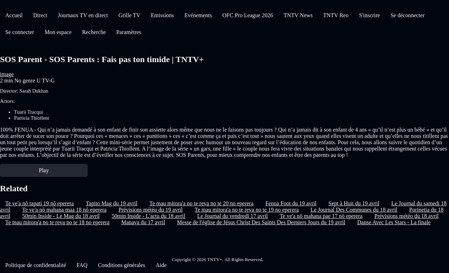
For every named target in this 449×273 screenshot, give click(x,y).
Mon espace (58, 32)
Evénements (198, 15)
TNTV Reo (335, 15)
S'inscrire (369, 15)
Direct (40, 15)
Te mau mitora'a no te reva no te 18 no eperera (57, 222)
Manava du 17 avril (143, 222)
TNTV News (298, 15)
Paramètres (128, 32)
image (7, 74)
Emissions (162, 15)
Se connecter (19, 32)
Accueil (14, 15)
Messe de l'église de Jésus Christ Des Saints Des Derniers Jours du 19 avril (261, 222)
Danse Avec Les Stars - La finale (393, 222)
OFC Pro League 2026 (247, 15)
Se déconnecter (407, 15)
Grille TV (129, 15)
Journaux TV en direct (83, 15)
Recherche (94, 32)
